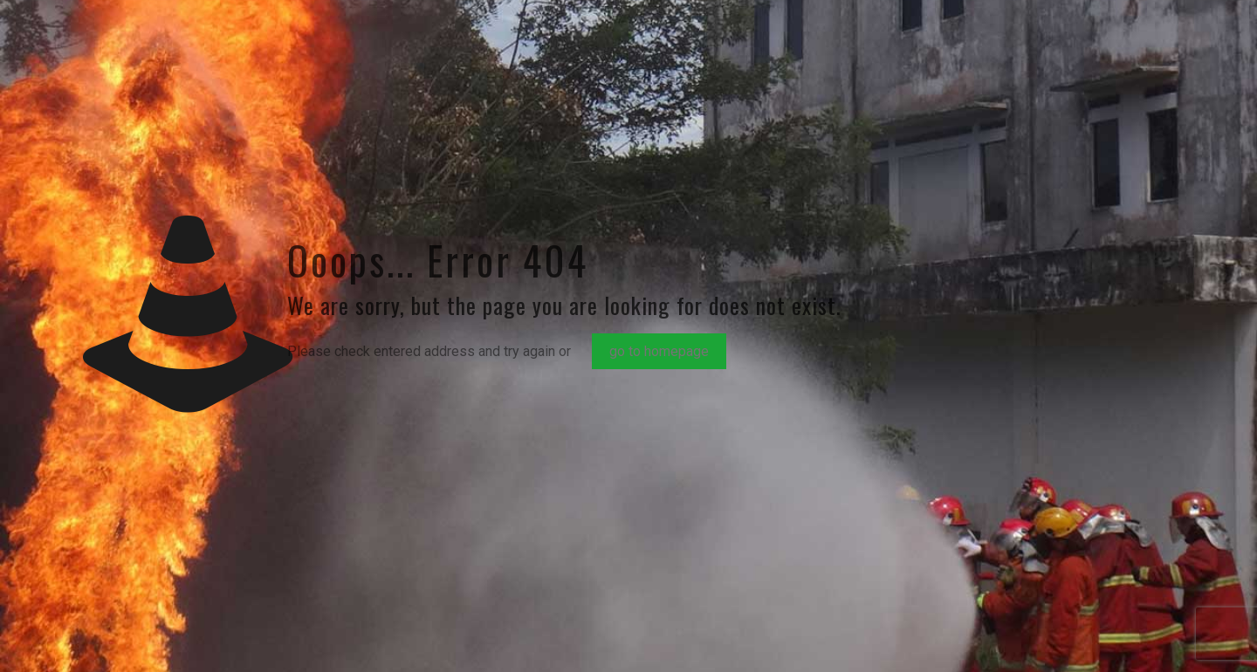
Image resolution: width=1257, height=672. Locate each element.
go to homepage (659, 351)
